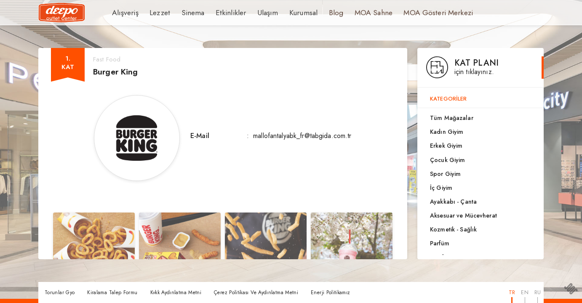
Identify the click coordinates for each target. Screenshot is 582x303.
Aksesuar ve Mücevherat (463, 215)
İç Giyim (441, 187)
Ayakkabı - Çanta (453, 201)
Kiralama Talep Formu (112, 292)
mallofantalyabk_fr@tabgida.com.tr (302, 136)
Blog (318, 12)
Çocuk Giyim (447, 160)
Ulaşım (254, 12)
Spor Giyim (445, 174)
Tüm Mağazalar (451, 118)
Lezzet (155, 12)
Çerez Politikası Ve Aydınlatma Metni (256, 292)
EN (524, 292)
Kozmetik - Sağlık (453, 229)
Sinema (186, 12)
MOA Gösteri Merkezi (413, 12)
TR (512, 292)
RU (537, 292)
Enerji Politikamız (330, 292)
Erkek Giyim (446, 145)
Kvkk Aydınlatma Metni (176, 292)
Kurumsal (287, 12)
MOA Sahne (353, 12)
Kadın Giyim (446, 132)
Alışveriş (123, 12)
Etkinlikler (220, 12)
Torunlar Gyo (60, 292)
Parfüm (439, 243)
